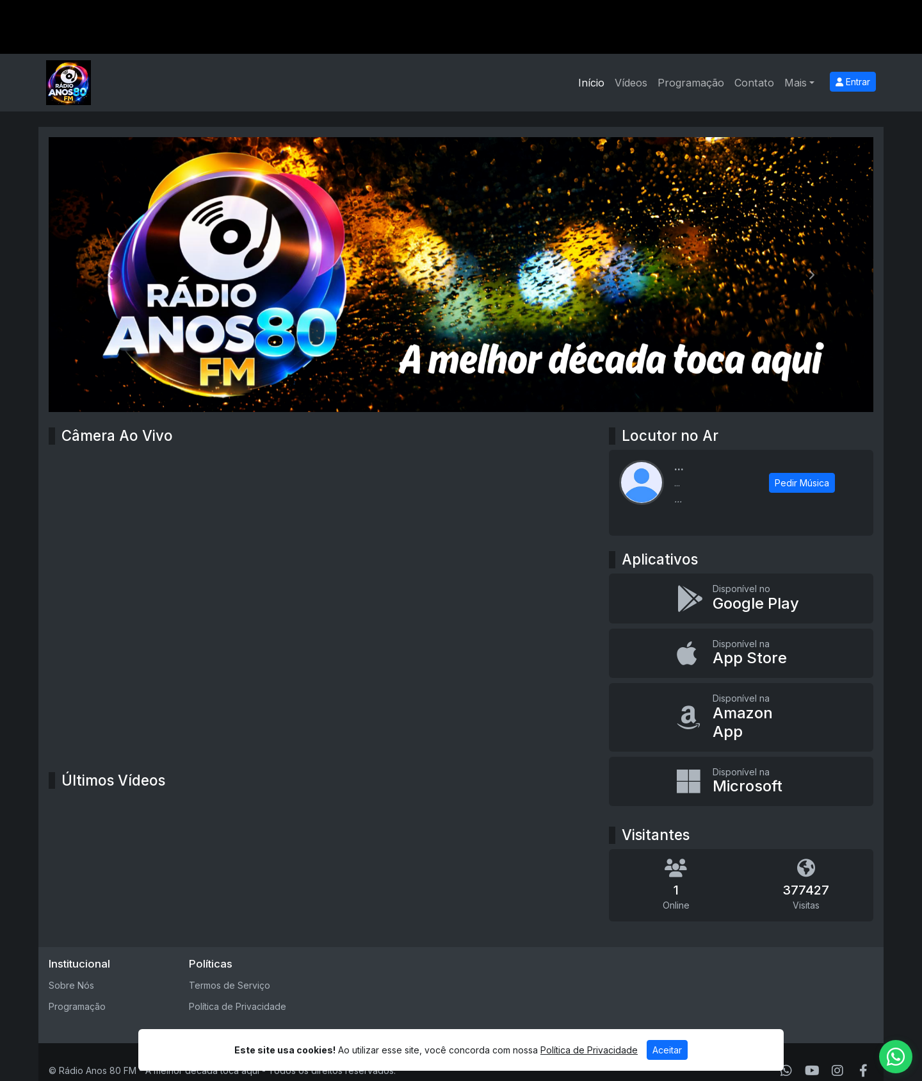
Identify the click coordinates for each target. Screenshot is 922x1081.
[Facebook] (863, 1070)
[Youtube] (812, 1070)
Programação (691, 82)
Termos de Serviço (229, 985)
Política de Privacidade (237, 1006)
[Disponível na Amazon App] (741, 717)
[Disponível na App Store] (741, 654)
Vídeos (631, 82)
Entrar (853, 81)
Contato (754, 82)
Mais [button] (795, 82)
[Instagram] (837, 1070)
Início (591, 82)
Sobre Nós (71, 985)
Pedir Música (802, 482)
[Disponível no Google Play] (741, 598)
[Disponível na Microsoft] (741, 782)
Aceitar (667, 1049)
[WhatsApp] (786, 1070)
